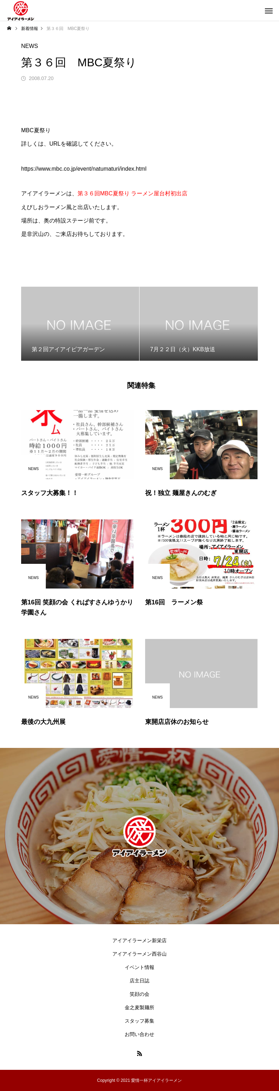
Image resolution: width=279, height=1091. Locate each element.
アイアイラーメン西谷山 (139, 954)
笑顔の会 (139, 994)
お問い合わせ (139, 1034)
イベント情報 (139, 967)
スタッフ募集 (139, 1021)
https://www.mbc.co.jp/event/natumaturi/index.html (84, 169)
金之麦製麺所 (139, 1007)
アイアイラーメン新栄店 (139, 940)
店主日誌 (139, 980)
